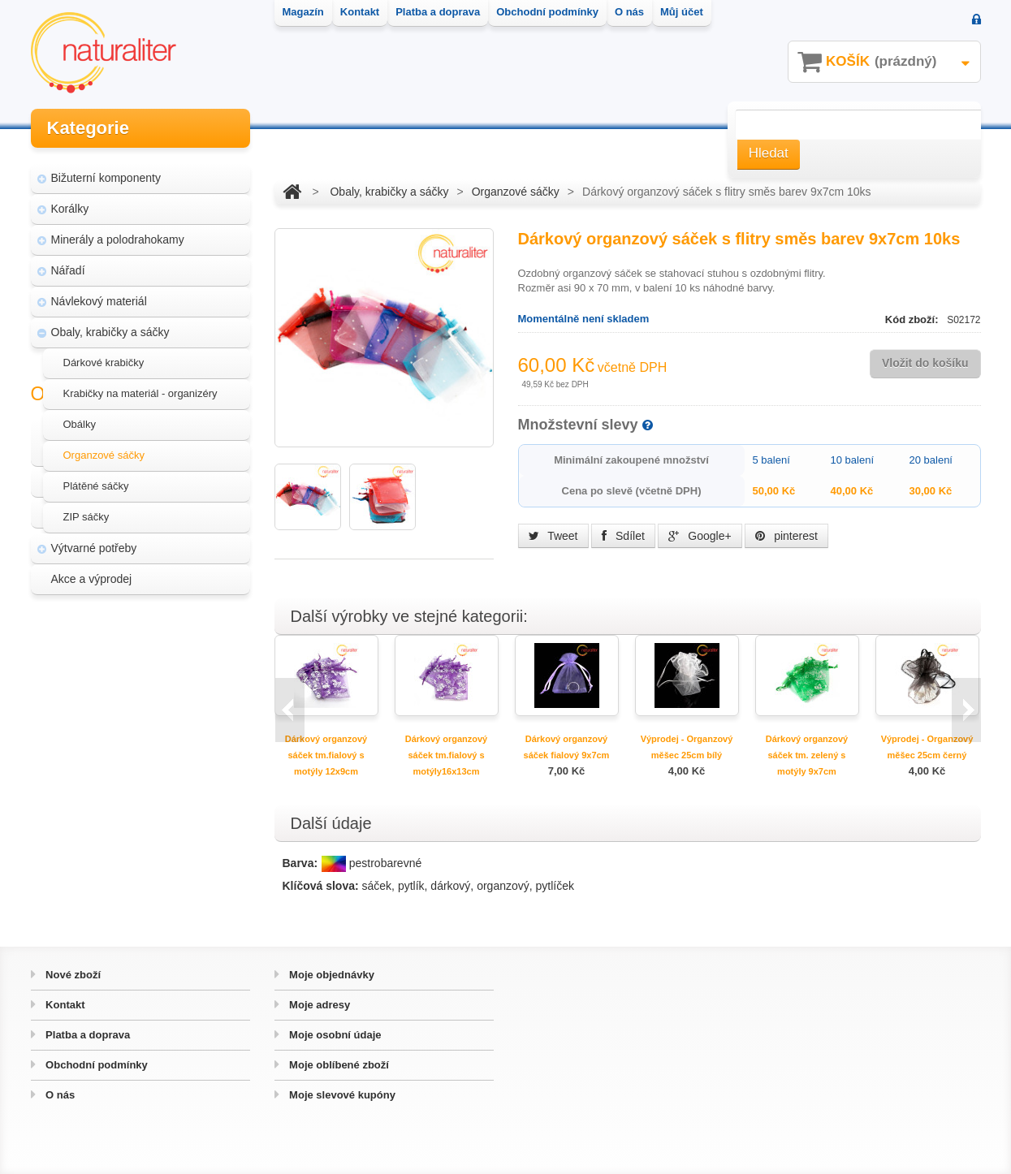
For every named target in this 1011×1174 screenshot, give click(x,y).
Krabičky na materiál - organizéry (140, 386)
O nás (59, 1095)
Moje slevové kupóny (341, 1095)
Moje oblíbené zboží (338, 1065)
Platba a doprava (87, 1035)
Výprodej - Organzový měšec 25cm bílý (687, 747)
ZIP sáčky (86, 509)
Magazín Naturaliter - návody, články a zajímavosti (135, 662)
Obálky (79, 417)
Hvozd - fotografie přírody (125, 732)
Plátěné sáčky (96, 479)
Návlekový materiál (99, 293)
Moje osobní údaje (334, 1035)
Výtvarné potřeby (94, 540)
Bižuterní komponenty (106, 170)
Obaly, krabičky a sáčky (110, 324)
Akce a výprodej (91, 571)
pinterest (786, 535)
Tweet (553, 535)
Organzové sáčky (104, 448)
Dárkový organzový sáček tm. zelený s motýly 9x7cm (807, 755)
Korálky (70, 201)
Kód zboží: (913, 319)
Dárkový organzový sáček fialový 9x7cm (567, 747)
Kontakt (64, 1005)
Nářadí (68, 263)
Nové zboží (72, 975)
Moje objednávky (330, 975)
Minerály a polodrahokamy (117, 232)
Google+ (699, 535)
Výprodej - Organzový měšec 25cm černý (927, 747)
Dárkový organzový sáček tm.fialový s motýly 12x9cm (326, 755)
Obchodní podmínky (95, 1065)
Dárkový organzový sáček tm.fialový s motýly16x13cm (446, 755)
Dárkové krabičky (104, 355)
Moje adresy (319, 1005)
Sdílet (623, 535)
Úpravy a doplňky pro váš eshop (142, 701)
